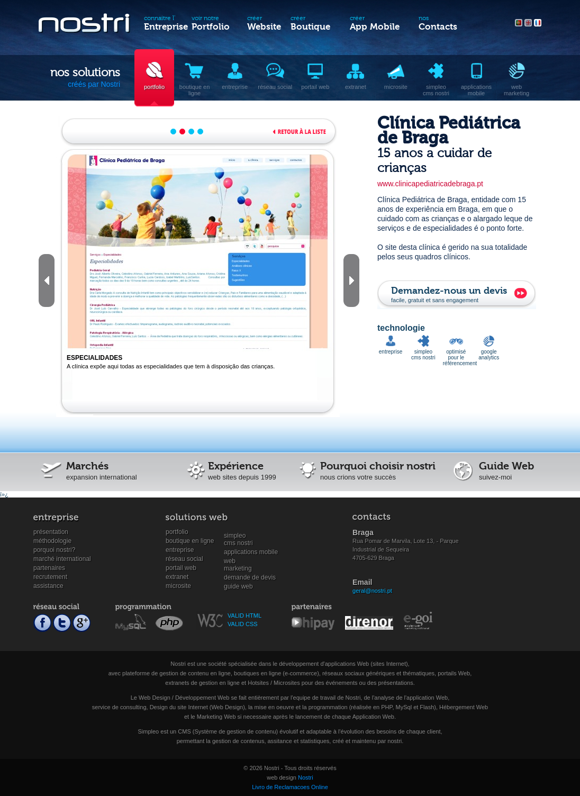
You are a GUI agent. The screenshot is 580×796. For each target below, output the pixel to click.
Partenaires (49, 568)
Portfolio (177, 532)
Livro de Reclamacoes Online (290, 787)
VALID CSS (243, 624)
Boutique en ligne (190, 541)
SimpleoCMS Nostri (238, 536)
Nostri (305, 777)
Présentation (50, 532)
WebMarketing (238, 561)
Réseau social (184, 559)
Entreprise (180, 550)
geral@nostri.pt (372, 590)
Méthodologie (52, 541)
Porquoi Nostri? (54, 550)
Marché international (62, 559)
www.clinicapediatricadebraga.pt (430, 183)
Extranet (177, 577)
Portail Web (181, 568)
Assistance (48, 586)
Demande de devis (250, 577)
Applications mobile (251, 552)
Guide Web (238, 586)
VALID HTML (244, 615)
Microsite (178, 586)
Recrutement (50, 577)
